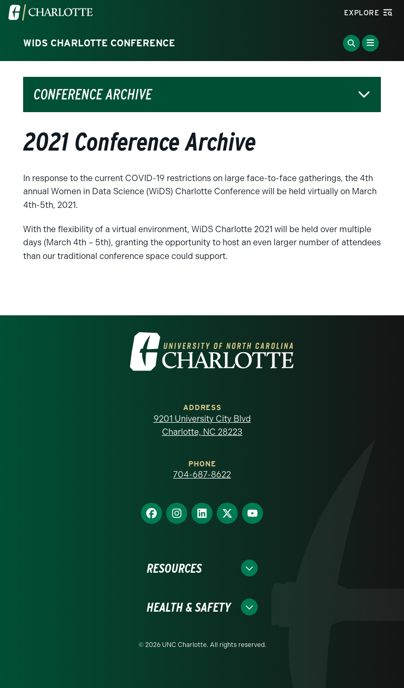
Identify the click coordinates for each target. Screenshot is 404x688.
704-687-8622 (202, 475)
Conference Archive (93, 94)
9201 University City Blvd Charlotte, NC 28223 (202, 425)
